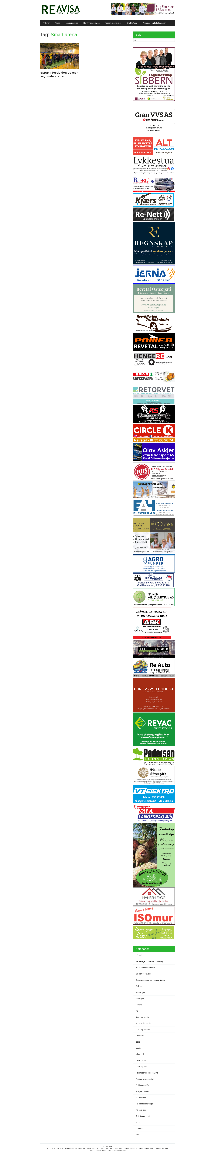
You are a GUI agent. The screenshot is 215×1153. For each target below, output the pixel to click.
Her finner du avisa (91, 23)
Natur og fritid (141, 1067)
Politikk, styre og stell (145, 1079)
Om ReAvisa (132, 23)
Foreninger (140, 992)
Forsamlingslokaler (113, 23)
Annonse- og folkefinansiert (154, 23)
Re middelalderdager (144, 1104)
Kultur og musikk (143, 1029)
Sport (138, 1122)
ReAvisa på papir (143, 1116)
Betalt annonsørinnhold (145, 968)
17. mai (139, 955)
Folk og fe (140, 986)
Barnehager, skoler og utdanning (149, 961)
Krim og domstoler (143, 1023)
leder (138, 1042)
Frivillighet (140, 998)
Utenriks (139, 1128)
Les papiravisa (72, 23)
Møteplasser (141, 1060)
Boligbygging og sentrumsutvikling (150, 980)
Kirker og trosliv (142, 1017)
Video (57, 23)
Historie (139, 1005)
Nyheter (46, 23)
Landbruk (140, 1036)
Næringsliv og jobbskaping (147, 1073)
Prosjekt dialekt (142, 1091)
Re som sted (141, 1110)
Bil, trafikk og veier (143, 974)
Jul (137, 1011)
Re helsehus (141, 1097)
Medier (139, 1048)
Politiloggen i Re (142, 1085)
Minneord (140, 1054)
